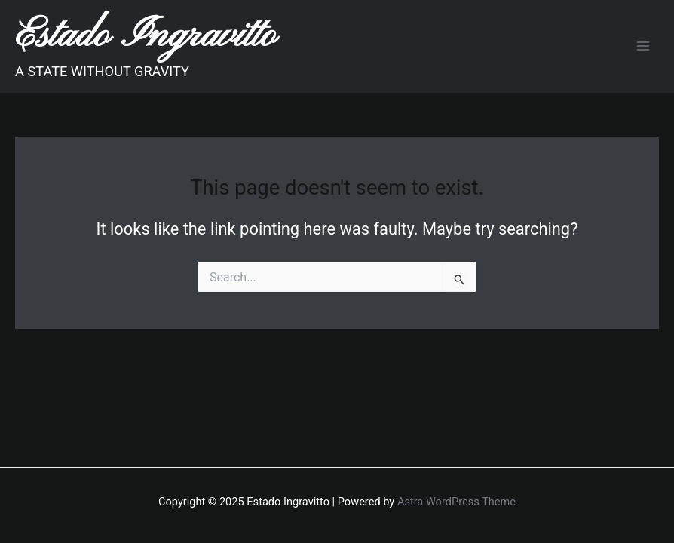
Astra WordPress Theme (456, 501)
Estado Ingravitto (145, 36)
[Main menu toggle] (643, 46)
